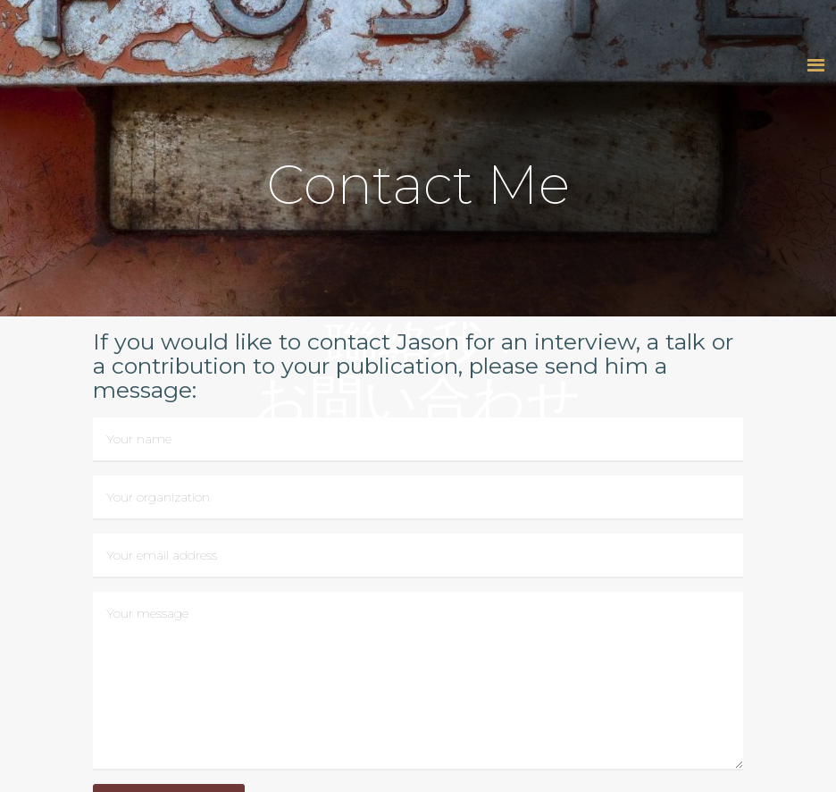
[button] (816, 65)
